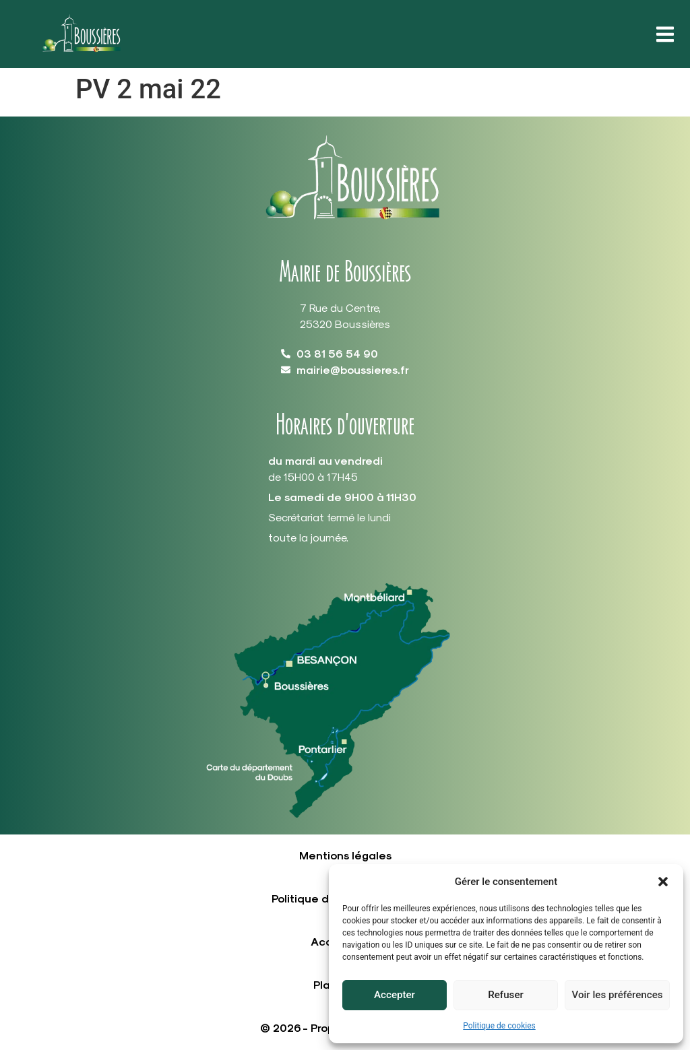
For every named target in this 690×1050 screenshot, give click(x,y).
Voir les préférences (617, 995)
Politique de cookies (499, 1025)
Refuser (505, 995)
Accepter (394, 995)
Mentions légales (345, 855)
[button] (663, 881)
